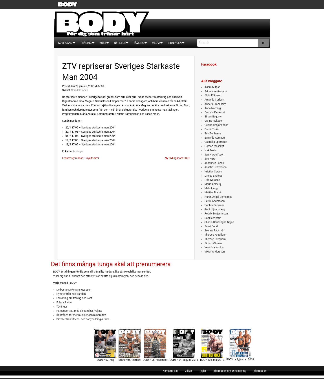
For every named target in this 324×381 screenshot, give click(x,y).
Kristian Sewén (213, 171)
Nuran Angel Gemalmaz (218, 196)
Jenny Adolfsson (214, 154)
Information (259, 370)
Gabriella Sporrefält (216, 141)
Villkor (188, 370)
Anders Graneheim (215, 104)
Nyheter (119, 42)
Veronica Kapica (214, 247)
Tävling (139, 42)
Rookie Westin (213, 218)
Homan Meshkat (214, 146)
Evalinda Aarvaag (215, 137)
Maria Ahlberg (213, 184)
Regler (202, 370)
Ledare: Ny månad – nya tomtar (80, 158)
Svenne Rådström (215, 230)
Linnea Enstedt (213, 175)
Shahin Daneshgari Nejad (219, 222)
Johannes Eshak (214, 163)
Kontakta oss (170, 370)
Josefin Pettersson (216, 167)
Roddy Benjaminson (216, 213)
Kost (103, 42)
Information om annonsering (229, 370)
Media (156, 42)
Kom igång (65, 42)
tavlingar (78, 151)
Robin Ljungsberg (215, 209)
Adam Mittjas (212, 87)
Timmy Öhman (213, 243)
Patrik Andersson (215, 201)
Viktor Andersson (215, 251)
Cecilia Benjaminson (216, 124)
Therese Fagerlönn (215, 234)
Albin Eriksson (213, 95)
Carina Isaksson (214, 120)
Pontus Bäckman (215, 205)
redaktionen (81, 90)
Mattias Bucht (213, 192)
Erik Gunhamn (213, 133)
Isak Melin (210, 150)
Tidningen (174, 42)
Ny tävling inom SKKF (177, 158)
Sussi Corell (211, 226)
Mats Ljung (211, 188)
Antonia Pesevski (215, 112)
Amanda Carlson (214, 99)
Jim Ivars (210, 158)
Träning (86, 42)
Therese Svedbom (215, 239)
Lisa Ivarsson (212, 179)
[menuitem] (65, 43)
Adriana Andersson (216, 91)
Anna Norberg (213, 108)
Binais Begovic (213, 116)
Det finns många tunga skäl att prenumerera (111, 264)
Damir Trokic (212, 129)
